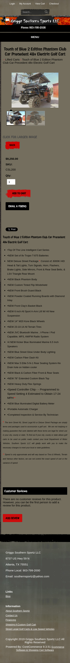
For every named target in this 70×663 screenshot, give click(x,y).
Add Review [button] (12, 518)
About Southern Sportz (18, 610)
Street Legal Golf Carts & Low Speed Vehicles (30, 629)
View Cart (40, 3)
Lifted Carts (12, 59)
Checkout (54, 3)
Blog (8, 596)
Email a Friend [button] (17, 206)
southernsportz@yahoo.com (31, 576)
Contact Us (11, 615)
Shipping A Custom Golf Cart (21, 624)
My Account (25, 3)
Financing (11, 620)
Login (12, 3)
